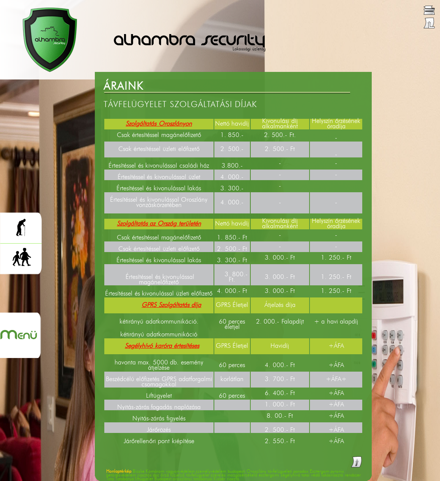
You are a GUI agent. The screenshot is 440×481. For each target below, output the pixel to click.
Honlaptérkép (118, 471)
